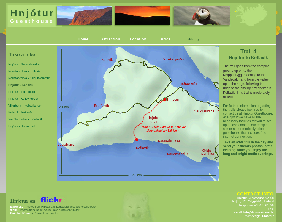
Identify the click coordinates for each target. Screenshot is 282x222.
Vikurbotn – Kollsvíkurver (25, 105)
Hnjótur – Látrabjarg (21, 91)
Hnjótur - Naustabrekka (23, 64)
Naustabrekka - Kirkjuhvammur (29, 78)
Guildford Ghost (20, 213)
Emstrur (268, 216)
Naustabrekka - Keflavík (24, 71)
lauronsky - (17, 206)
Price (166, 39)
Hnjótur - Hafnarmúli (21, 126)
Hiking (193, 39)
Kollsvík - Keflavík (20, 112)
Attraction (110, 39)
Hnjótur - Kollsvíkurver (23, 98)
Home (83, 39)
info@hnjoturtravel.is (258, 212)
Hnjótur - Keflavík (20, 85)
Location (138, 39)
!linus (14, 210)
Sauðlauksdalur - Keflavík (25, 119)
